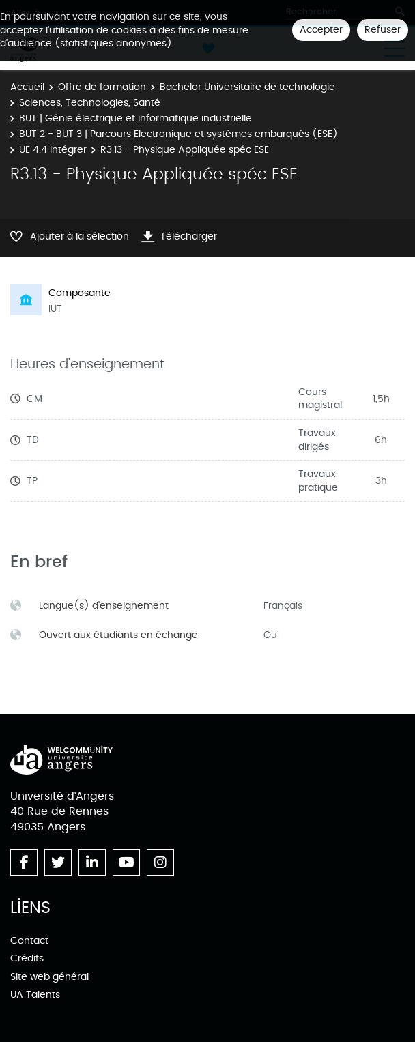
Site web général (49, 977)
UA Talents (35, 994)
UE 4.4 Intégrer (53, 150)
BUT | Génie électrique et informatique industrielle (135, 118)
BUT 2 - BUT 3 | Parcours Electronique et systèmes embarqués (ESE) (178, 134)
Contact (29, 941)
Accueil (27, 87)
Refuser (382, 30)
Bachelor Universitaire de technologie (247, 87)
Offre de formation (102, 87)
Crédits (27, 958)
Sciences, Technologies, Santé (89, 103)
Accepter (321, 30)
